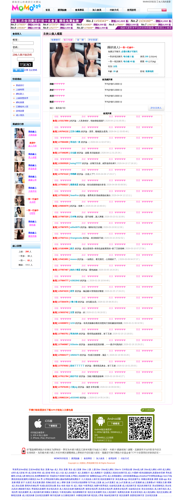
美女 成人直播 (74, 469)
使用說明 (112, 458)
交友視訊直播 (151, 495)
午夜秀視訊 (88, 485)
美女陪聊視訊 (158, 485)
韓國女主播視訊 (51, 492)
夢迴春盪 (32, 168)
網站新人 (20, 94)
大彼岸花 (32, 191)
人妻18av (96, 469)
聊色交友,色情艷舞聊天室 (37, 476)
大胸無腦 (32, 135)
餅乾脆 (32, 225)
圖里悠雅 (32, 236)
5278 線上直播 (94, 482)
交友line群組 (34, 469)
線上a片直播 (122, 482)
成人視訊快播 (28, 495)
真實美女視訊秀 (120, 489)
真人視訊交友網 (66, 489)
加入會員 (100, 458)
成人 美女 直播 (61, 469)
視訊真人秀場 (97, 495)
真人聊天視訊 (160, 489)
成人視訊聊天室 (129, 485)
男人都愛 (32, 157)
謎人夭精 (32, 146)
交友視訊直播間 (42, 495)
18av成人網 (138, 469)
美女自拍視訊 (147, 489)
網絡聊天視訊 (24, 489)
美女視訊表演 (52, 489)
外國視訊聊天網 (83, 495)
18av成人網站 (107, 469)
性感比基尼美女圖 (48, 485)
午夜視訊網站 (65, 492)
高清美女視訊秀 (105, 489)
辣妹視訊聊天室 (111, 495)
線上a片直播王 (109, 482)
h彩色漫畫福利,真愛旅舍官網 (152, 473)
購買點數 (75, 458)
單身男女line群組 (20, 469)
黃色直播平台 (134, 479)
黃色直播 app (121, 479)
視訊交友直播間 (95, 492)
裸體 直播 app (160, 479)
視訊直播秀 (124, 495)
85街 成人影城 (43, 473)
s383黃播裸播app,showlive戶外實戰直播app (143, 476)
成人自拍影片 (71, 473)
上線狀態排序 (22, 98)
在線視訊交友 (134, 489)
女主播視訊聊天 (68, 495)
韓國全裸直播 (147, 479)
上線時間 (20, 89)
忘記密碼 (33, 70)
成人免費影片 (97, 473)
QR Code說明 (147, 410)
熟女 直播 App (47, 469)
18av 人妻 (86, 469)
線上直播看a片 (149, 482)
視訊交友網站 (162, 492)
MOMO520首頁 (61, 458)
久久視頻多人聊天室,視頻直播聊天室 (98, 479)
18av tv (117, 469)
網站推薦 (20, 102)
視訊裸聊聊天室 (79, 492)
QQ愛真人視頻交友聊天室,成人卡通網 (121, 473)
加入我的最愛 (164, 2)
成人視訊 (20, 115)
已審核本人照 (22, 106)
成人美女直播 (18, 485)
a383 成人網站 (164, 469)
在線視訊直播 (115, 485)
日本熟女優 (127, 469)
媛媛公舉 (32, 180)
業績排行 (20, 85)
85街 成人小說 (57, 473)
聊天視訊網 (55, 495)
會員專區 (88, 458)
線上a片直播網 (135, 482)
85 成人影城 (30, 473)
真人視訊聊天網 (36, 492)
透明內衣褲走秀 (32, 485)
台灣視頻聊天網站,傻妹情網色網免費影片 (62, 479)
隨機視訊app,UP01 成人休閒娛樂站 (106, 476)
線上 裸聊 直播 (63, 482)
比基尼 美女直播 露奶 (35, 482)
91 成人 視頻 (76, 485)
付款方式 (125, 458)
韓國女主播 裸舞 (163, 482)
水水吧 (32, 202)
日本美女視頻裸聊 (79, 482)
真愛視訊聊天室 (137, 495)
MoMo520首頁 (149, 2)
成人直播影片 (84, 473)
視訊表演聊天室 (144, 485)
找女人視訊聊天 (109, 492)
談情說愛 (20, 111)
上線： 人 (25, 251)
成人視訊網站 (149, 492)
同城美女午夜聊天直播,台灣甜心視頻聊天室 (69, 476)
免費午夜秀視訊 (101, 485)
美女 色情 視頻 (63, 485)
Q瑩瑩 (32, 213)
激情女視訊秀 (91, 489)
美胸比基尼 (51, 482)
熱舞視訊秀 (79, 489)
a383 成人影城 (17, 473)
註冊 (26, 70)
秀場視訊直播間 (38, 489)
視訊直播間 (23, 492)
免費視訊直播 (123, 492)
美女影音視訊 (136, 492)
